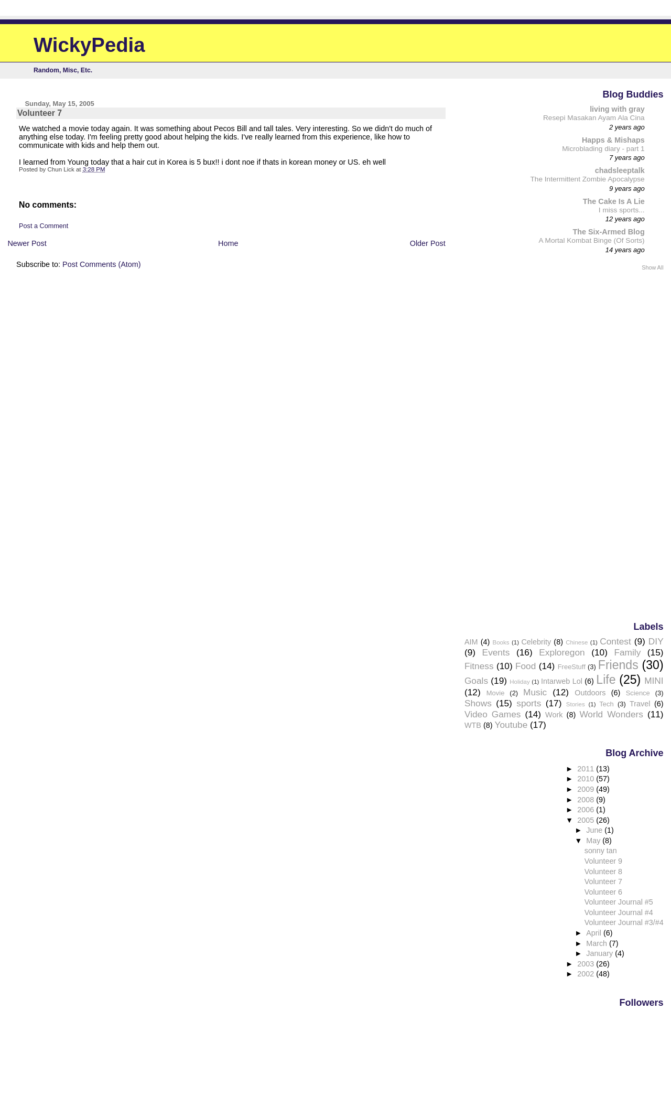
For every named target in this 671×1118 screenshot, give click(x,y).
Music (535, 692)
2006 (586, 809)
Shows (478, 703)
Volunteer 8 (603, 871)
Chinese (577, 642)
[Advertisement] (622, 445)
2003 (586, 964)
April (594, 933)
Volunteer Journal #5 (619, 902)
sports (528, 703)
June (595, 830)
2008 (586, 800)
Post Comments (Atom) (101, 264)
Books (501, 642)
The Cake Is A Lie (614, 201)
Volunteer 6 (603, 892)
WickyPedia (89, 45)
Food (525, 666)
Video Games (492, 714)
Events (496, 652)
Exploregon (562, 652)
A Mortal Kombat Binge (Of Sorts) (591, 240)
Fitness (479, 666)
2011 (586, 769)
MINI (653, 680)
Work (553, 715)
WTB (472, 725)
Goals (476, 680)
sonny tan (601, 850)
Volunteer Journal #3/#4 (624, 922)
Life (605, 679)
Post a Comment (43, 226)
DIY (656, 641)
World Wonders (611, 714)
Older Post (428, 243)
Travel (640, 704)
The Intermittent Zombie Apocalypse (588, 179)
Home (228, 243)
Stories (575, 704)
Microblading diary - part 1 (603, 149)
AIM (471, 642)
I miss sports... (622, 210)
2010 (586, 779)
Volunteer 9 (603, 861)
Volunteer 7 (603, 881)
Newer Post (26, 243)
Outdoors (590, 693)
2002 (586, 974)
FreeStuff (572, 667)
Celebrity (536, 642)
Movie (495, 693)
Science (638, 693)
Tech (606, 704)
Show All (652, 267)
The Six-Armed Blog (608, 232)
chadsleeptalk (620, 170)
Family (627, 652)
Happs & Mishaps (613, 140)
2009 (586, 789)
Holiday (519, 682)
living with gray (617, 109)
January (600, 953)
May (594, 840)
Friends (618, 665)
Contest (615, 641)
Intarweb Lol (561, 681)
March (597, 943)
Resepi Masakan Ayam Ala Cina (594, 118)
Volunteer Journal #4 (619, 912)
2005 (586, 820)
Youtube (511, 724)
